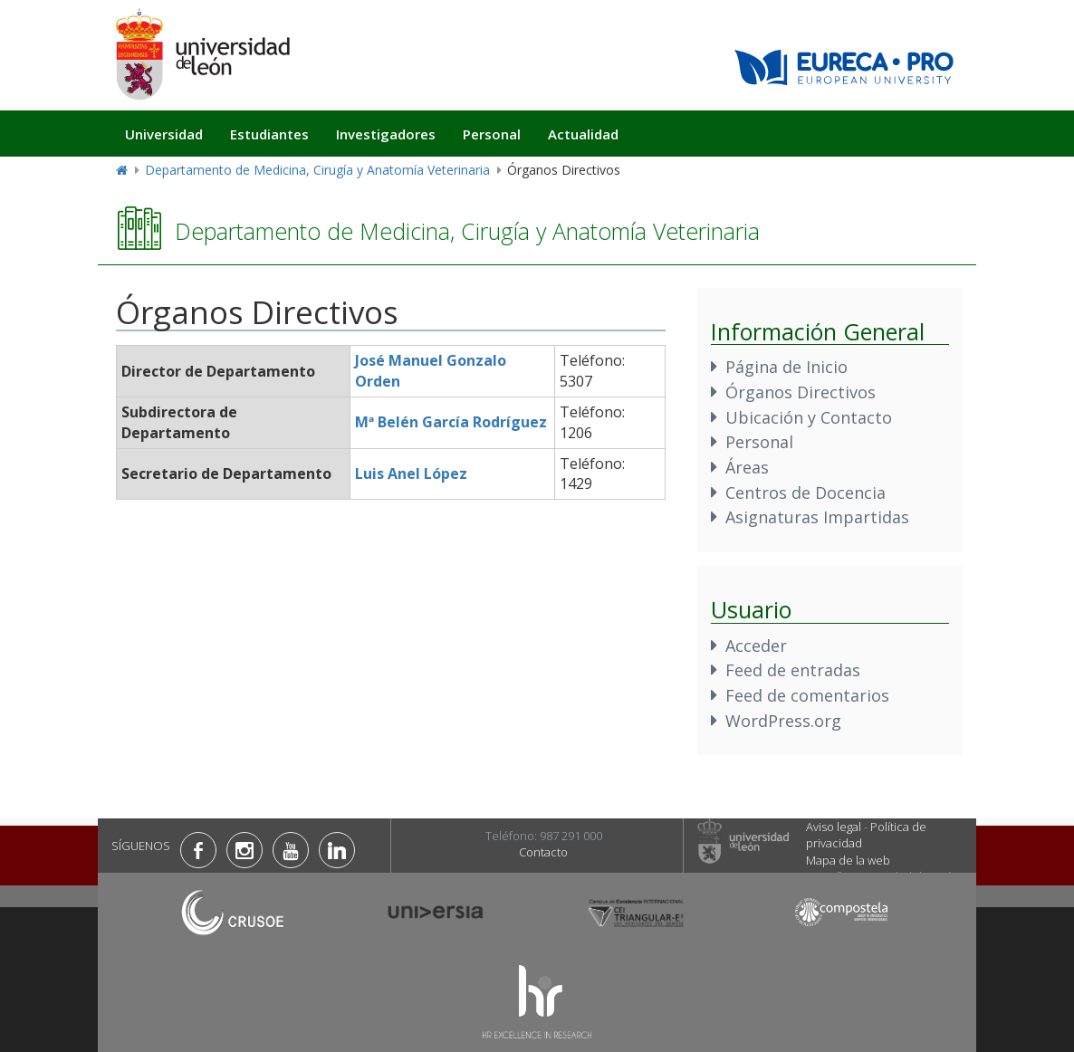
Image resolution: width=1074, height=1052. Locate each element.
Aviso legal (833, 826)
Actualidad (583, 134)
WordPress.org (783, 721)
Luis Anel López (411, 473)
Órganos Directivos (800, 392)
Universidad (164, 134)
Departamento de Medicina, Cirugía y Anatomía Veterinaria (317, 169)
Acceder (756, 645)
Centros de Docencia (805, 492)
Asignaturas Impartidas (817, 517)
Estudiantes (269, 134)
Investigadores (386, 134)
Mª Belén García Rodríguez (451, 422)
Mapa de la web (848, 860)
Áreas (747, 467)
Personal (492, 134)
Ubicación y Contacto (808, 417)
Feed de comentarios (807, 695)
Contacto (543, 852)
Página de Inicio (786, 367)
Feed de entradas (792, 670)
